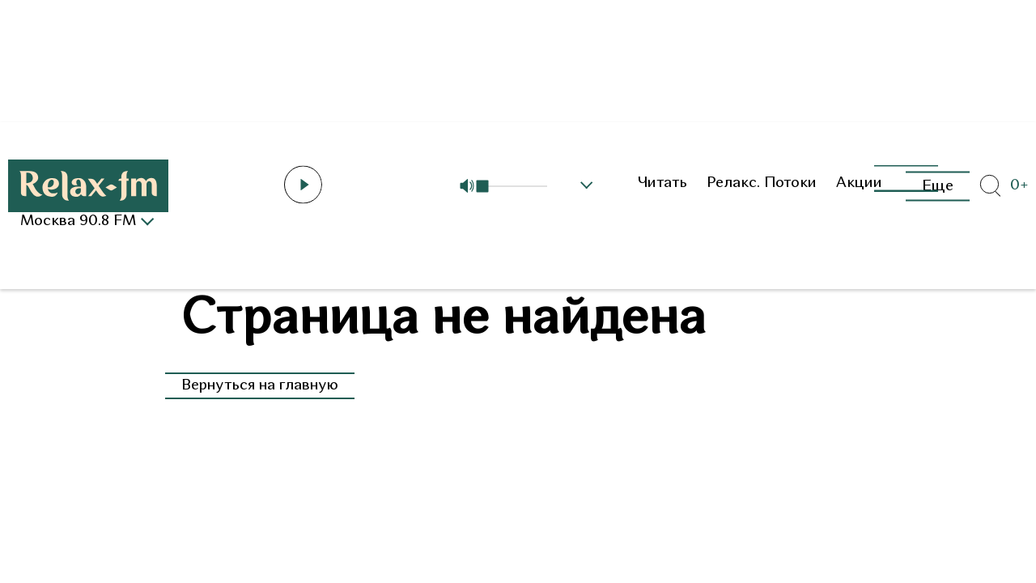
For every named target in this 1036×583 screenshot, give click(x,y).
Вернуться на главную (259, 386)
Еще (937, 186)
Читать (662, 183)
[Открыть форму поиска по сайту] (990, 186)
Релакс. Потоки (762, 183)
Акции (859, 183)
